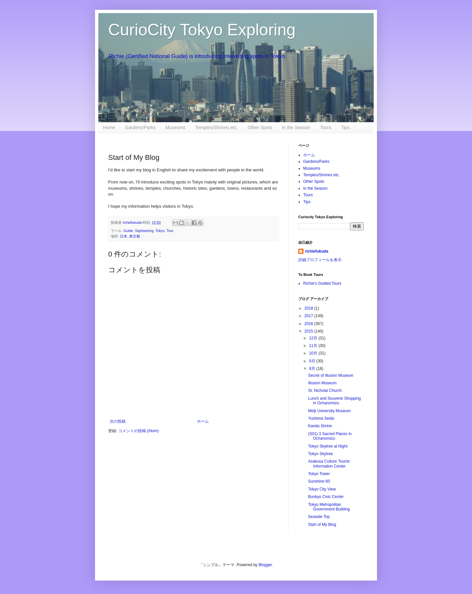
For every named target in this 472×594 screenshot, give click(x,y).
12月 (314, 338)
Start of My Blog (322, 524)
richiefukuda (316, 251)
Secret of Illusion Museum (330, 375)
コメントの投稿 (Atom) (138, 431)
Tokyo (160, 231)
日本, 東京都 (130, 236)
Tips (345, 127)
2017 (309, 316)
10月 (314, 353)
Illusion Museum (322, 383)
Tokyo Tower (319, 473)
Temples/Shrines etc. (216, 127)
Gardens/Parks (140, 127)
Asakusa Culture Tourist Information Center (329, 463)
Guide (128, 231)
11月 (314, 345)
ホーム (203, 421)
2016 (309, 323)
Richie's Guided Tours (322, 283)
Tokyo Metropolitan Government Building (329, 506)
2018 (309, 308)
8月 (312, 368)
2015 (309, 331)
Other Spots (259, 127)
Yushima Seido (321, 418)
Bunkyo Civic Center (326, 496)
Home (109, 127)
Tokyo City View (322, 489)
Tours (325, 127)
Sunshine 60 (319, 481)
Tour (170, 231)
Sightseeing (144, 231)
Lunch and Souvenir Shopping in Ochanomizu (334, 400)
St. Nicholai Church (325, 390)
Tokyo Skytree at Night (327, 446)
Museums (176, 127)
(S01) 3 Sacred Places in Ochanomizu (330, 436)
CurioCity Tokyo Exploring (202, 30)
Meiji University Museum (329, 411)
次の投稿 (118, 421)
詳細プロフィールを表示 (320, 260)
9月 (312, 361)
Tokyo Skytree (320, 453)
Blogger (265, 565)
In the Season (296, 127)
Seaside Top (319, 516)
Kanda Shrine (320, 426)
